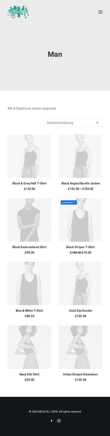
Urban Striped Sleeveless (80, 374)
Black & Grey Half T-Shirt (29, 183)
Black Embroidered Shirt (29, 247)
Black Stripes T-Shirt (80, 247)
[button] (100, 12)
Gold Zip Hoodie (80, 310)
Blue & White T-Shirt (29, 310)
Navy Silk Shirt (29, 374)
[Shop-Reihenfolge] (72, 123)
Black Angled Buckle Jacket (80, 183)
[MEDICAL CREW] (18, 12)
